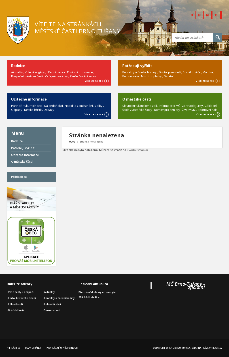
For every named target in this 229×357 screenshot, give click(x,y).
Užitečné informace (25, 155)
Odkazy (49, 110)
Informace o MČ (169, 106)
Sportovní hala (208, 110)
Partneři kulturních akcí (26, 106)
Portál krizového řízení (22, 298)
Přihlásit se (19, 177)
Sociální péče (192, 72)
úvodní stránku (137, 150)
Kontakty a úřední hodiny (139, 72)
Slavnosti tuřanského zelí (139, 106)
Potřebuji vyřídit (22, 148)
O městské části (22, 162)
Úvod (72, 141)
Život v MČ (189, 110)
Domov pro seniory (167, 110)
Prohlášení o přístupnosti (62, 347)
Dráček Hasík (16, 310)
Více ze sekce (97, 80)
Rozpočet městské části (27, 76)
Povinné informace (80, 72)
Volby (98, 106)
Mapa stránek (33, 347)
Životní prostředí (170, 72)
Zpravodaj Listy (192, 106)
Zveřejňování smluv (83, 76)
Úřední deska (56, 72)
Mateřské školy (141, 110)
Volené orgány (35, 72)
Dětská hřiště (33, 110)
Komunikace (130, 76)
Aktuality (17, 72)
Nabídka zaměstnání (79, 106)
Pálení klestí (15, 304)
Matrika (208, 72)
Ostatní (169, 76)
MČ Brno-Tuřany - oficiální (185, 285)
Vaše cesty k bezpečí (21, 292)
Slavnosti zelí (52, 310)
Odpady (16, 110)
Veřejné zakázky (56, 76)
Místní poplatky (151, 76)
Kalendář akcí (53, 106)
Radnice (17, 141)
